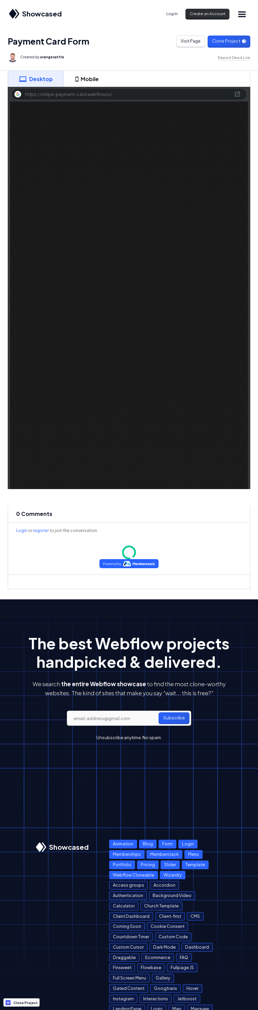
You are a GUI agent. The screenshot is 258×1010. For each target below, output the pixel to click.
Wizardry (173, 875)
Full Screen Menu (129, 978)
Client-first (170, 916)
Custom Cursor (128, 947)
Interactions (155, 998)
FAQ (184, 957)
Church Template (161, 905)
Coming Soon (127, 926)
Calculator (124, 905)
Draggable (124, 957)
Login (21, 530)
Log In (172, 13)
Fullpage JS (182, 967)
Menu (193, 854)
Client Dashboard (131, 916)
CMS (195, 916)
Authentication (128, 895)
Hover (192, 988)
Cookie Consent (167, 926)
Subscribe (174, 717)
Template (195, 864)
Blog (148, 843)
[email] (129, 718)
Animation (123, 843)
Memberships (127, 854)
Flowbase (151, 967)
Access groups (128, 885)
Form (167, 843)
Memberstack (164, 854)
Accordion (164, 885)
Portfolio (122, 864)
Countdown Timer (131, 936)
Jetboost (187, 998)
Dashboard (197, 947)
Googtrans (165, 988)
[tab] (35, 79)
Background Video (172, 895)
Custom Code (173, 936)
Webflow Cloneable (133, 875)
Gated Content (128, 988)
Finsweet (122, 967)
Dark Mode (164, 947)
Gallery (163, 978)
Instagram (123, 998)
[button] (241, 14)
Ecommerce (157, 957)
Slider (170, 864)
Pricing (148, 864)
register (41, 530)
